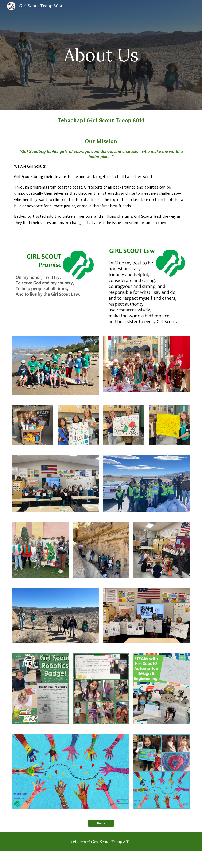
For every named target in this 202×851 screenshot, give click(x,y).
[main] (101, 55)
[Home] (101, 823)
